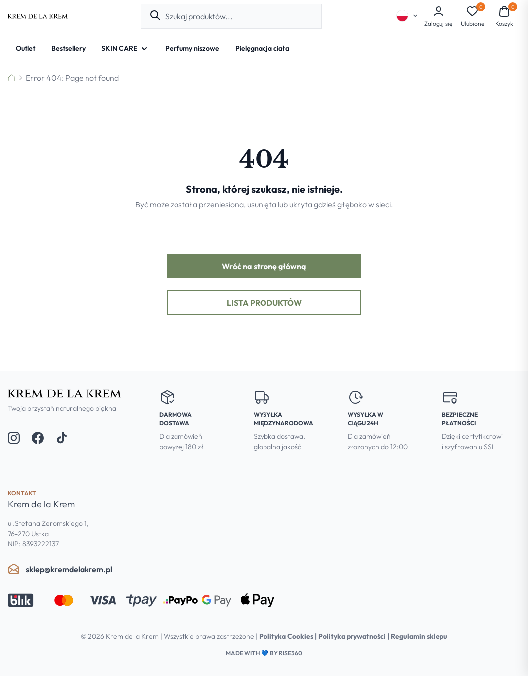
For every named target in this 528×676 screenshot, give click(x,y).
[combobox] (239, 16)
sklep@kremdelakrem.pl (60, 569)
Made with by (264, 653)
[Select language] (407, 16)
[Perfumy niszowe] (192, 48)
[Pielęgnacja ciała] (262, 48)
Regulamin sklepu (419, 636)
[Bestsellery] (68, 48)
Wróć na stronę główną (264, 266)
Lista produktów (264, 303)
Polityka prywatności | (354, 636)
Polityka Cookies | (288, 636)
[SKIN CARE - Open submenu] (125, 48)
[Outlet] (25, 48)
